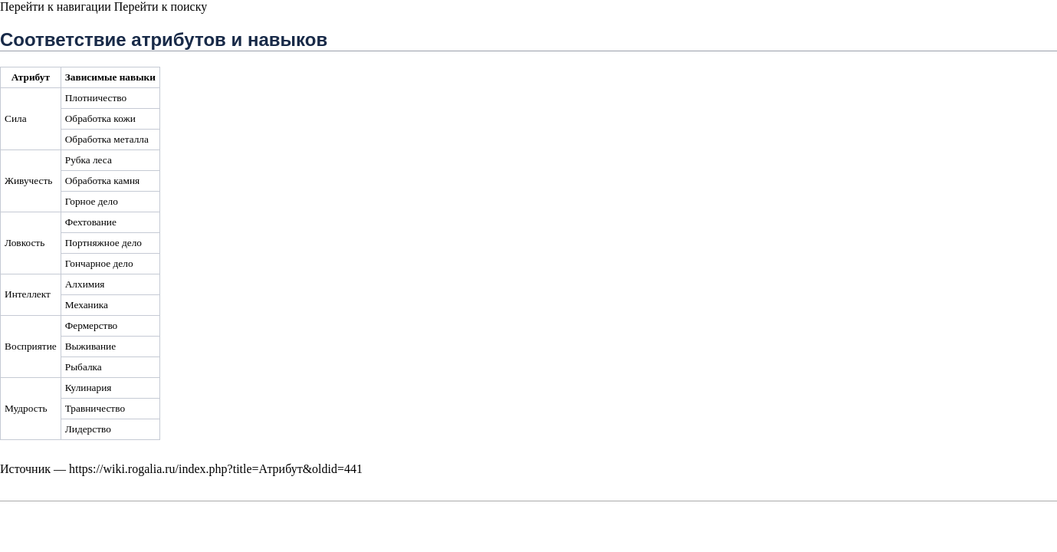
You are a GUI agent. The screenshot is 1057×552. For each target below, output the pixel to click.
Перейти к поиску (160, 6)
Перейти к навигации (55, 6)
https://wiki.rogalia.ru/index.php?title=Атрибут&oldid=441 (216, 468)
